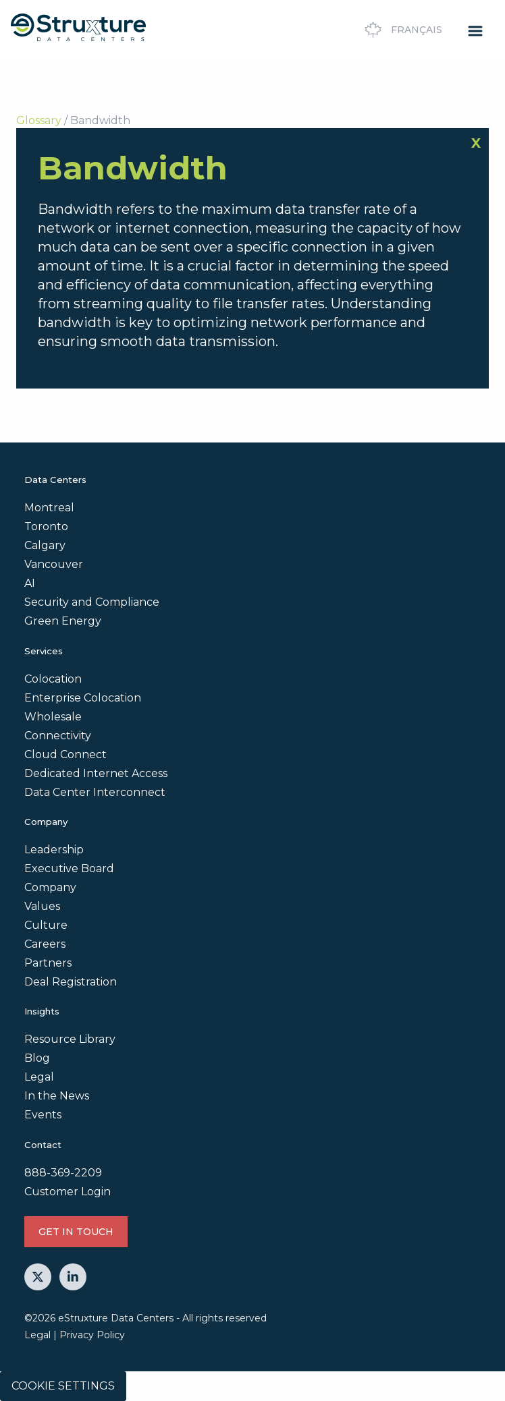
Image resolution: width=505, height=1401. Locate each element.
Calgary (44, 545)
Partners (48, 962)
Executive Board (69, 868)
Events (42, 1114)
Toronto (46, 526)
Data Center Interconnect (94, 792)
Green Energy (62, 620)
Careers (44, 944)
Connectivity (57, 735)
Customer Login (67, 1191)
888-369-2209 (63, 1172)
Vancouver (53, 564)
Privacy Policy (92, 1335)
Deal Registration (70, 981)
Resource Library (69, 1039)
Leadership (54, 849)
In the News (56, 1095)
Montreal (49, 507)
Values (42, 906)
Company (50, 887)
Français (401, 30)
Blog (37, 1058)
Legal (39, 1076)
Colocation (53, 679)
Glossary (38, 120)
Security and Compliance (91, 602)
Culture (46, 925)
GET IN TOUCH (75, 1232)
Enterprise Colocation (82, 697)
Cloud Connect (65, 754)
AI (29, 583)
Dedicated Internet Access (95, 773)
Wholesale (53, 716)
